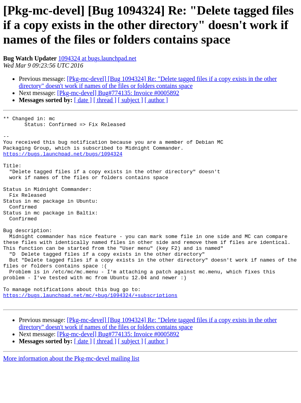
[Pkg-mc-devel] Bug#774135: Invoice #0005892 (118, 93)
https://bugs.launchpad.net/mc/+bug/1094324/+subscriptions (90, 331)
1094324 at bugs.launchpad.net (97, 58)
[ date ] (83, 100)
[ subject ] (130, 100)
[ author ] (156, 100)
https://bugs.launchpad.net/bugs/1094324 (62, 161)
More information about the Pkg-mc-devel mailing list (71, 396)
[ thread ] (104, 100)
